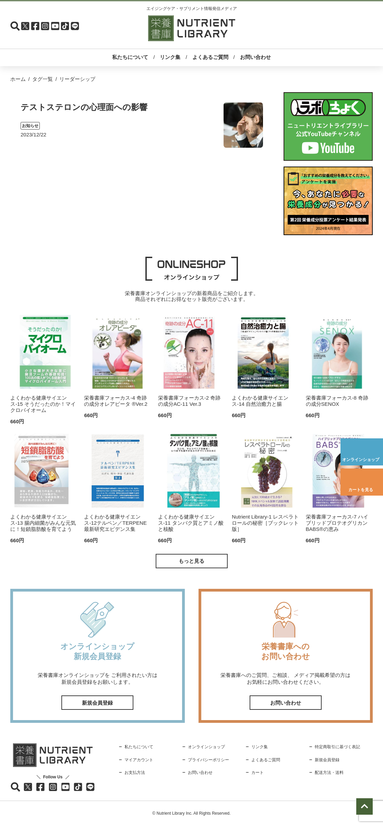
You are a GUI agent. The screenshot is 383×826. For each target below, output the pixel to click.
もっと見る (191, 561)
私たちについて (130, 57)
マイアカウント (138, 759)
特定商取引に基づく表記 (337, 746)
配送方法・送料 (329, 772)
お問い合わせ (255, 57)
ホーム (18, 79)
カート (257, 772)
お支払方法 (134, 772)
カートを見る (360, 489)
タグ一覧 (42, 79)
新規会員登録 (97, 703)
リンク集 (170, 57)
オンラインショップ (360, 459)
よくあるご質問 (210, 57)
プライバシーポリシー (208, 759)
